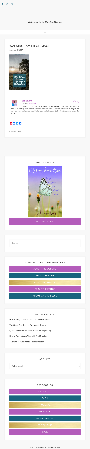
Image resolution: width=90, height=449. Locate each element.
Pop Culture (45, 425)
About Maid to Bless (45, 296)
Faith (45, 398)
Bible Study (45, 391)
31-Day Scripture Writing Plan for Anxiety (26, 342)
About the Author (45, 282)
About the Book (45, 276)
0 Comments (15, 131)
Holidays (45, 405)
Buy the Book (45, 221)
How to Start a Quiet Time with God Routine (28, 336)
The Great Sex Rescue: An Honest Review (27, 325)
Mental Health (45, 418)
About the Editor (45, 289)
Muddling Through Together (45, 15)
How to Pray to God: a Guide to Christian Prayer (29, 320)
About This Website (45, 269)
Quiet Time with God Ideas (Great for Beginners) (30, 331)
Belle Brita (32, 103)
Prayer (45, 432)
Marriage (45, 412)
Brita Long (27, 101)
